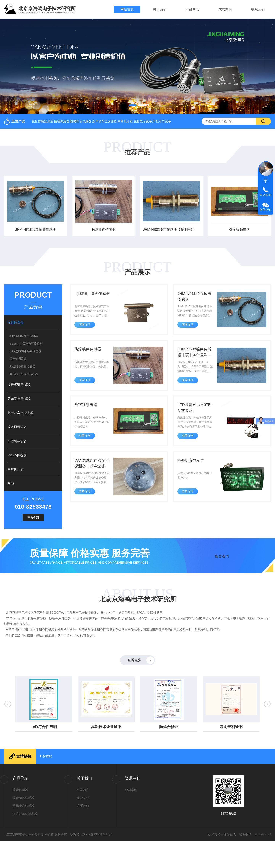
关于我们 (160, 9)
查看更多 (134, 660)
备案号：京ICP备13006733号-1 (91, 834)
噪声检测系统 (18, 358)
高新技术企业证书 (106, 727)
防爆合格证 (168, 727)
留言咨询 (222, 556)
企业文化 (83, 798)
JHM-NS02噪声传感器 (23, 336)
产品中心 (192, 9)
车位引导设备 (17, 441)
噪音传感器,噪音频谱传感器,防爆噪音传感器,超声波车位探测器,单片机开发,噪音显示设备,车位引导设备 (101, 121)
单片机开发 (15, 469)
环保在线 (46, 756)
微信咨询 (265, 209)
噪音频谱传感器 (18, 385)
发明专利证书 (230, 727)
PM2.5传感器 (17, 455)
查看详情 (84, 324)
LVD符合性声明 (43, 727)
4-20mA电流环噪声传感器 (25, 343)
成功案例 (225, 9)
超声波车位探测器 (20, 413)
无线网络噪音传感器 (22, 366)
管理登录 (245, 834)
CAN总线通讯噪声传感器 (25, 351)
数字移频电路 (239, 229)
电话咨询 (265, 195)
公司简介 (83, 790)
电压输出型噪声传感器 (23, 374)
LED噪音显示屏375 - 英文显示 (195, 408)
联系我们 (258, 9)
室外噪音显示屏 (190, 460)
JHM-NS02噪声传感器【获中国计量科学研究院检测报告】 (171, 229)
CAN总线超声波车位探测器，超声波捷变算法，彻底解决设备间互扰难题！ (91, 463)
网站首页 (127, 9)
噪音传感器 (15, 322)
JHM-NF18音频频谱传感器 (35, 229)
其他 (10, 483)
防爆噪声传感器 (104, 229)
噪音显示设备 (17, 427)
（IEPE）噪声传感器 (92, 293)
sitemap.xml (263, 834)
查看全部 (33, 517)
